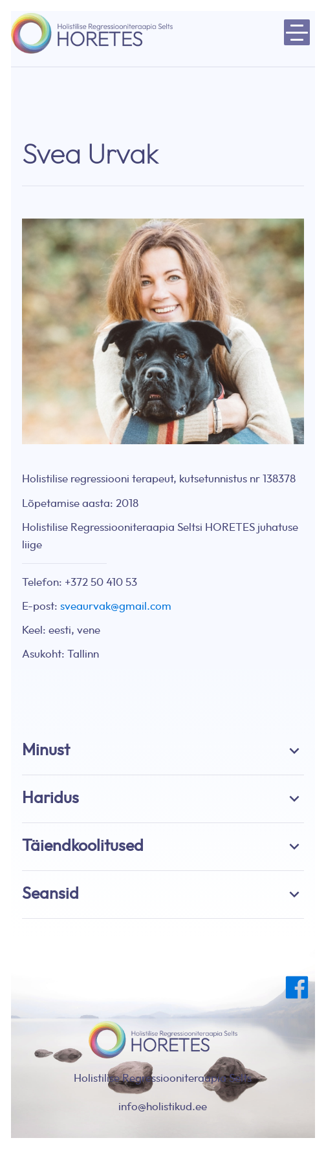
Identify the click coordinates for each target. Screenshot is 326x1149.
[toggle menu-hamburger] (297, 32)
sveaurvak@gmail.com (115, 606)
